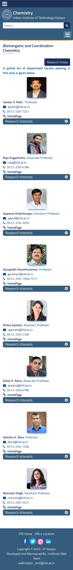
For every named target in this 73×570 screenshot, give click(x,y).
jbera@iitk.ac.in (18, 442)
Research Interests (19, 121)
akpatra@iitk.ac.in (20, 385)
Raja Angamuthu (14, 157)
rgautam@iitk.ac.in (20, 329)
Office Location (44, 533)
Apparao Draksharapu (17, 213)
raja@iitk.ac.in (17, 162)
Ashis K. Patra (12, 380)
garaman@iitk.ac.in (20, 274)
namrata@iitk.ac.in (20, 497)
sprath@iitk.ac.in (19, 106)
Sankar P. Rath (13, 102)
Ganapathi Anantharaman (20, 269)
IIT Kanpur (49, 549)
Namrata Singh (13, 493)
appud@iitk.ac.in (19, 218)
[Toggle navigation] (67, 35)
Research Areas (57, 62)
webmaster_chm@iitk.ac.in (36, 563)
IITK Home (25, 533)
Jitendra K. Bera (13, 437)
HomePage (14, 116)
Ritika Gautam (12, 325)
